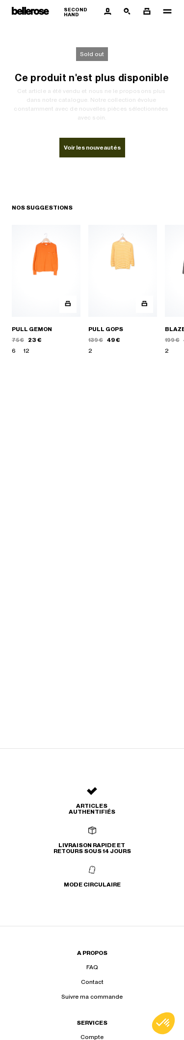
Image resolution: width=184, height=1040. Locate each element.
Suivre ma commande (92, 996)
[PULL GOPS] (122, 290)
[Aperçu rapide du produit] (68, 304)
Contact (92, 982)
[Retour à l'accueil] (55, 12)
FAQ (92, 967)
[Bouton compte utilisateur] (107, 12)
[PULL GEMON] (46, 290)
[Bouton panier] (147, 12)
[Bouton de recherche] (127, 12)
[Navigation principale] (164, 12)
